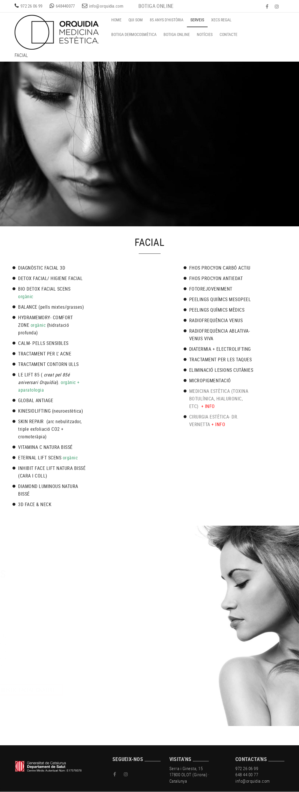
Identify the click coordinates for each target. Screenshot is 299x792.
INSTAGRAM (277, 6)
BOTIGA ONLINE (156, 5)
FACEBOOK (268, 6)
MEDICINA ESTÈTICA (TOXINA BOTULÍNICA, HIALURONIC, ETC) (218, 398)
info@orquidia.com (106, 6)
